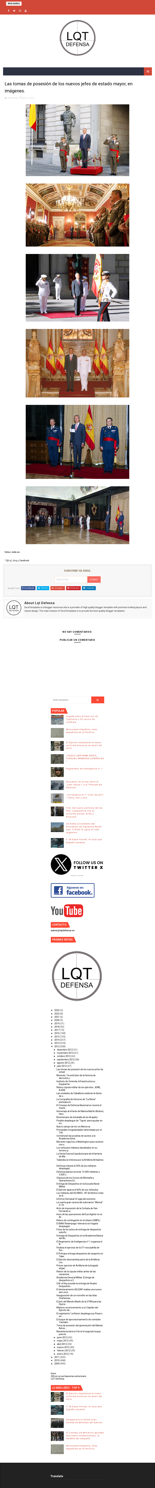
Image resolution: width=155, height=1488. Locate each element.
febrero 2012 (64, 1350)
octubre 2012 (64, 1056)
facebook (24, 560)
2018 (57, 1026)
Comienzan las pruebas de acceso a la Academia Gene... (75, 1137)
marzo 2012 (63, 1347)
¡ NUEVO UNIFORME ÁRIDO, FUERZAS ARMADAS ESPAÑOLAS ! (85, 758)
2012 (57, 1046)
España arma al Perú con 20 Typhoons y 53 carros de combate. (82, 719)
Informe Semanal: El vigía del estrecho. (76, 1199)
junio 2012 (62, 1337)
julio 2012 (62, 1066)
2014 (57, 1040)
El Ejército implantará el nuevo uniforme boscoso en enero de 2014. (84, 745)
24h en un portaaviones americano (68, 1376)
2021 (57, 1017)
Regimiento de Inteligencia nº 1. (84, 768)
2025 (57, 1010)
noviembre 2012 (65, 1053)
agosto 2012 (63, 1062)
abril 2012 (62, 1344)
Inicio (53, 1373)
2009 (57, 1363)
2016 (57, 1033)
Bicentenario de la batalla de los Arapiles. (77, 1117)
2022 (57, 1013)
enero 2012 (63, 1354)
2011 (57, 1357)
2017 (57, 1030)
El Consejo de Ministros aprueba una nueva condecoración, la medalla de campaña (85, 1435)
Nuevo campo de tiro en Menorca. (73, 1126)
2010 (57, 1360)
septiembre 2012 (66, 1059)
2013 (57, 1043)
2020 (57, 1020)
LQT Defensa (57, 1378)
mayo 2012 (63, 1340)
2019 (57, 1023)
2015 (57, 1036)
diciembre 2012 (65, 1049)
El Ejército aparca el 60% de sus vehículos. (77, 1189)
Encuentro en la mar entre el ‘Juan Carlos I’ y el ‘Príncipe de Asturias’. (84, 785)
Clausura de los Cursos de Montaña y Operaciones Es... (75, 1179)
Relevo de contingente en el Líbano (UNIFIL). (78, 1220)
